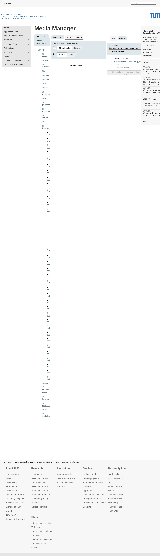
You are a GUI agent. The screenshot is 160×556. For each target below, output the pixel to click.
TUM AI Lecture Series (13, 36)
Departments (12, 487)
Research (37, 465)
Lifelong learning (90, 471)
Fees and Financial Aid (93, 491)
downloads (46, 67)
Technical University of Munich (14, 18)
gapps (46, 75)
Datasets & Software (12, 60)
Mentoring (113, 499)
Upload (69, 37)
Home (6, 27)
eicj (45, 71)
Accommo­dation (115, 475)
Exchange (36, 532)
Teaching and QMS (15, 499)
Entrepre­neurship (65, 471)
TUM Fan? (11, 511)
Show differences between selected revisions (126, 73)
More (145, 122)
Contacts (61, 483)
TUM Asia (36, 524)
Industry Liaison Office (67, 479)
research (46, 111)
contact (45, 56)
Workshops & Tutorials (13, 64)
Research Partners (40, 487)
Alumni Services (115, 491)
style (46, 122)
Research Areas (11, 44)
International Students (93, 479)
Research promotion (40, 491)
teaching (45, 128)
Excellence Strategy (40, 479)
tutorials (45, 399)
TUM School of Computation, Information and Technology (25, 16)
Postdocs (35, 499)
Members (8, 40)
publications (47, 105)
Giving (9, 507)
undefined (46, 405)
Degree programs (91, 475)
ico (45, 84)
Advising (87, 483)
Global (35, 513)
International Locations (41, 519)
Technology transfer (66, 475)
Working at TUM (13, 503)
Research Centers (39, 475)
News (8, 475)
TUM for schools (116, 503)
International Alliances (41, 536)
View (113, 38)
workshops (46, 416)
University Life (117, 465)
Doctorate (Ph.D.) (39, 495)
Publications (9, 48)
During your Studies (92, 495)
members (46, 94)
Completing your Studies (94, 499)
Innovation (63, 465)
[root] (41, 50)
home (46, 79)
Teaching (8, 52)
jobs (46, 88)
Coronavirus (11, 479)
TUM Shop (113, 507)
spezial (45, 117)
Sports (111, 479)
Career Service (115, 495)
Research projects (39, 483)
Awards (7, 56)
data (46, 60)
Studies (87, 465)
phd (48, 141)
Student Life (114, 471)
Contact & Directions (15, 515)
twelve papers (155, 69)
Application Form (11, 32)
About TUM (12, 465)
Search (79, 37)
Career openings (39, 503)
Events (111, 487)
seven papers (155, 90)
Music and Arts (115, 483)
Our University (12, 471)
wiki (45, 409)
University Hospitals (15, 495)
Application (88, 487)
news (46, 98)
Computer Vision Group (11, 14)
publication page (148, 74)
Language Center (39, 540)
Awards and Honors (15, 491)
